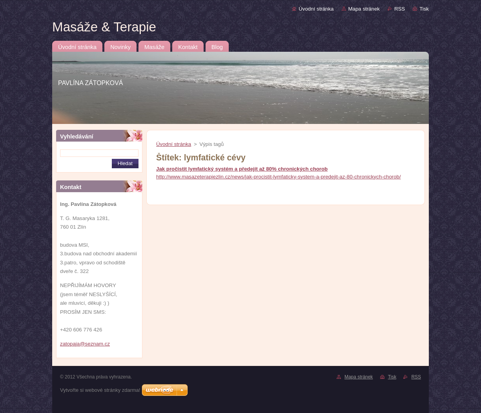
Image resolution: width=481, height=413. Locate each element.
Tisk (424, 9)
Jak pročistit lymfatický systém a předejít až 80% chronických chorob (242, 169)
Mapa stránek (364, 9)
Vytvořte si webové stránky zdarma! (100, 390)
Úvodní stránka (316, 9)
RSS (399, 9)
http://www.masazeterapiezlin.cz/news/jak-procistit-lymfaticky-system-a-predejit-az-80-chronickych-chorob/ (278, 177)
